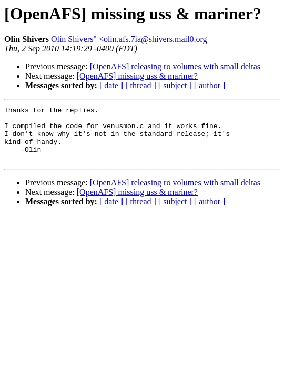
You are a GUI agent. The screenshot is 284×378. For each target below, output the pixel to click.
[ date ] (111, 85)
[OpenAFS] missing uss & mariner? (137, 75)
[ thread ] (140, 85)
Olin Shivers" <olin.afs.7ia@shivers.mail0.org (129, 39)
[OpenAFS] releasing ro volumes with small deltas (175, 66)
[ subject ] (175, 85)
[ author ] (210, 85)
